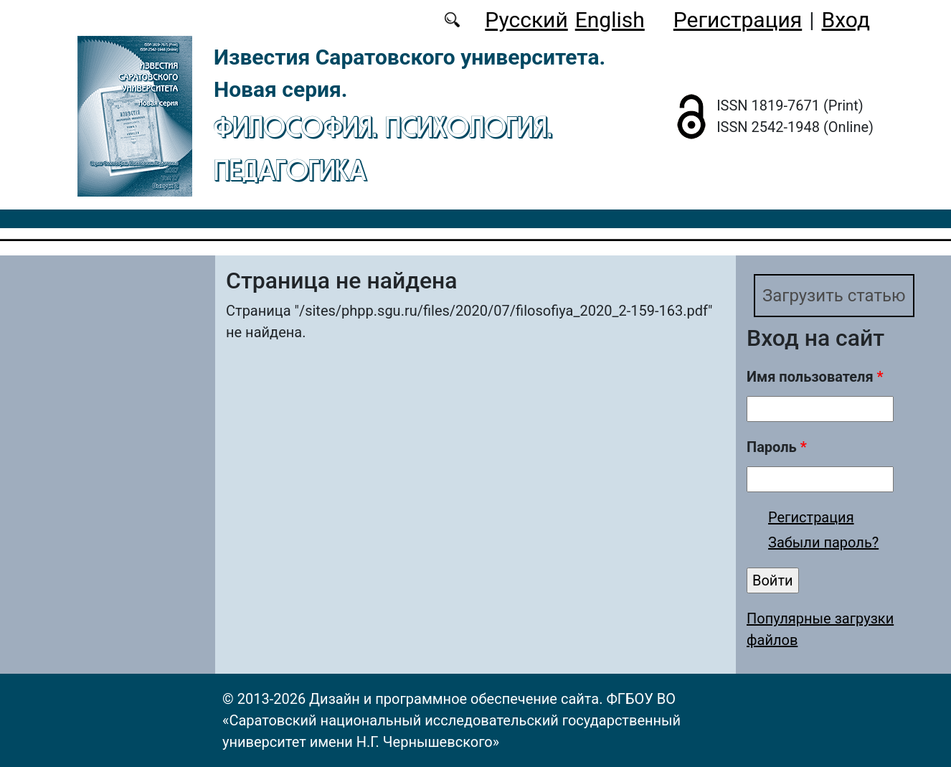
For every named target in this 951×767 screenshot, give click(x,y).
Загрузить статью (834, 296)
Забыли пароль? (823, 542)
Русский (526, 19)
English (610, 19)
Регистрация (737, 19)
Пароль (777, 447)
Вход (846, 19)
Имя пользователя (815, 376)
